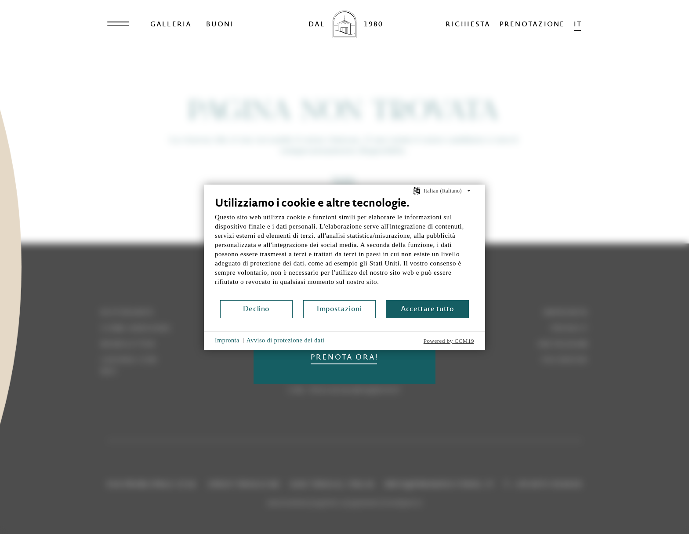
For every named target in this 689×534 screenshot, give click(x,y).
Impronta (227, 340)
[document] (344, 248)
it (578, 24)
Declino (256, 309)
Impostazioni (339, 309)
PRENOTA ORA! (344, 357)
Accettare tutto (427, 309)
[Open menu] (118, 24)
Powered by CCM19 (449, 341)
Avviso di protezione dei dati (286, 340)
